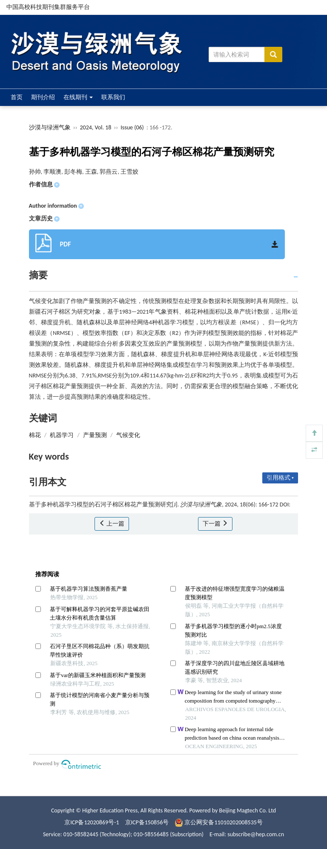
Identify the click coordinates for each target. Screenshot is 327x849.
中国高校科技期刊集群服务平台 (48, 7)
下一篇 (215, 523)
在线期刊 (78, 97)
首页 (17, 97)
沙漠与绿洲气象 (50, 127)
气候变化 (128, 435)
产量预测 (95, 435)
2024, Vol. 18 (96, 127)
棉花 (35, 435)
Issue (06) (132, 127)
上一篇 (111, 523)
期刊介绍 (43, 97)
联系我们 (113, 97)
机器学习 (62, 435)
